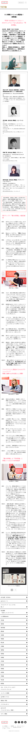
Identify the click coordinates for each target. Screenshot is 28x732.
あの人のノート (14, 601)
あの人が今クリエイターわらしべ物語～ (14, 709)
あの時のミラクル (14, 697)
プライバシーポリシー (6, 727)
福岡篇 (14, 650)
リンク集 (3, 728)
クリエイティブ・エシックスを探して (14, 606)
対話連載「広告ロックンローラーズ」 (14, 612)
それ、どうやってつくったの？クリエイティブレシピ (14, 688)
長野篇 (14, 654)
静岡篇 (14, 683)
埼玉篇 (14, 620)
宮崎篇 (14, 657)
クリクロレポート (14, 704)
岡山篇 (14, 642)
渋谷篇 (14, 661)
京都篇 (14, 646)
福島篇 (14, 624)
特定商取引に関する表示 (17, 727)
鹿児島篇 (14, 628)
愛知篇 (14, 631)
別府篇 (14, 672)
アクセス (8, 728)
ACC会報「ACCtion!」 (14, 597)
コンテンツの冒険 (14, 693)
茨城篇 (14, 676)
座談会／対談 (14, 700)
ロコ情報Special (14, 616)
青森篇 (14, 639)
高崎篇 (14, 669)
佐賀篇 (14, 635)
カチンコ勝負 (14, 714)
